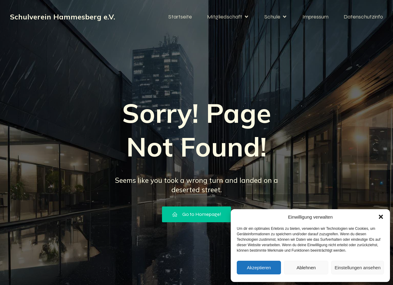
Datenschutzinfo (363, 16)
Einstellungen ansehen (358, 267)
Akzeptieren (259, 267)
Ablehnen (305, 267)
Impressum (315, 16)
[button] (381, 217)
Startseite (180, 16)
